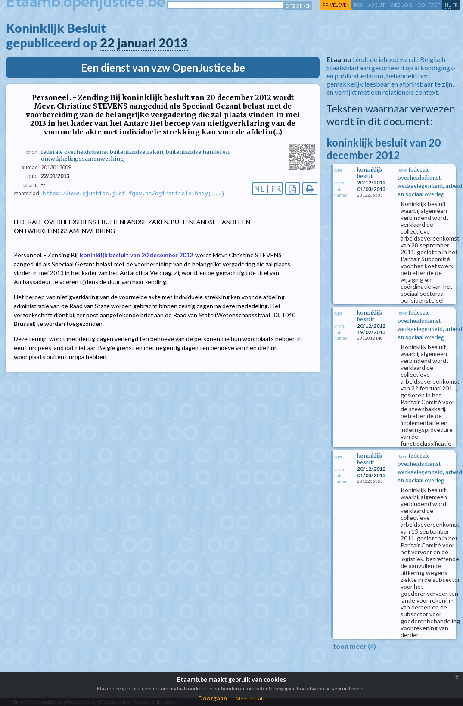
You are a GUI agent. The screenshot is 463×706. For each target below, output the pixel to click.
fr (455, 5)
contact (429, 5)
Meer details (250, 698)
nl (448, 5)
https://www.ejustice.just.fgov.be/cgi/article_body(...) (133, 193)
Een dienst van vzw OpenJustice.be (163, 67)
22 (107, 42)
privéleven (336, 5)
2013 (173, 42)
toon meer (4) (354, 646)
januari (136, 42)
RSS (358, 5)
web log (401, 5)
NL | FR (267, 189)
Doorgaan (212, 698)
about (376, 5)
